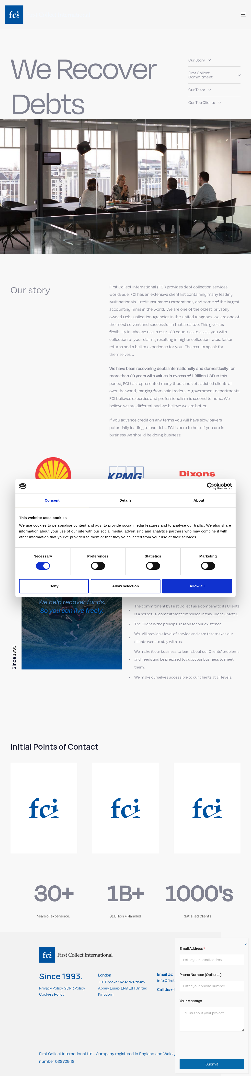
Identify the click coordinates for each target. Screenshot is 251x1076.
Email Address (192, 948)
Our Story (199, 60)
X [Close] (246, 944)
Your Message (191, 1001)
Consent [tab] (52, 500)
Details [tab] (125, 500)
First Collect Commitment (214, 75)
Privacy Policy (51, 988)
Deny (53, 586)
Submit (211, 1064)
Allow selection (125, 586)
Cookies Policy (52, 994)
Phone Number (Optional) (200, 974)
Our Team (199, 89)
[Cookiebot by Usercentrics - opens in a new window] (210, 486)
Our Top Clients (204, 102)
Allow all (197, 586)
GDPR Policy (74, 988)
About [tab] (199, 500)
